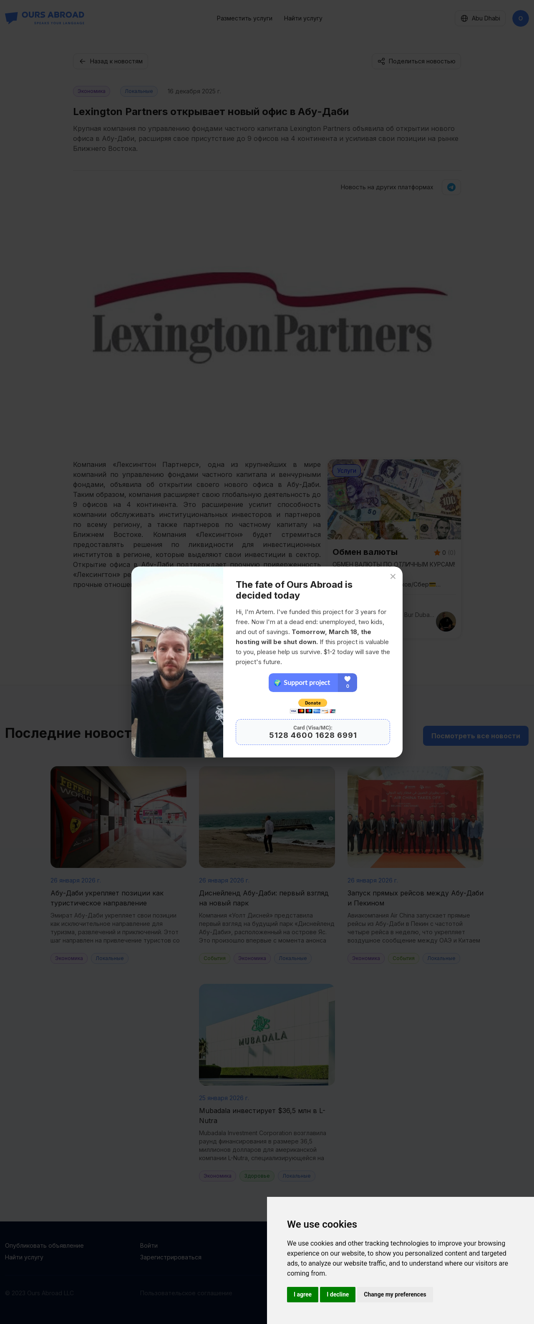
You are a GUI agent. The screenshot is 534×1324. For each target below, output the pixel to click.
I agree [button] (303, 1294)
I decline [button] (338, 1294)
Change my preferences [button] (395, 1294)
